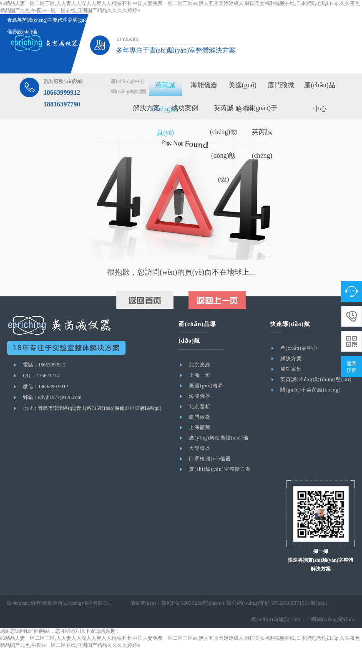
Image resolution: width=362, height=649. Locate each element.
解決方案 (146, 107)
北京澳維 (200, 365)
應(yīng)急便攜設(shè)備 (218, 438)
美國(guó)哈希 (206, 386)
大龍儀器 (200, 448)
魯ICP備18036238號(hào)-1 (190, 603)
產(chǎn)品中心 (127, 81)
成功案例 (184, 107)
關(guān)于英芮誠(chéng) (261, 131)
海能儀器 (204, 84)
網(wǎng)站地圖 (128, 91)
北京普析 (200, 406)
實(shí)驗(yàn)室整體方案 (220, 469)
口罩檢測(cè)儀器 (210, 459)
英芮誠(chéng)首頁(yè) (165, 108)
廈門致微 (281, 84)
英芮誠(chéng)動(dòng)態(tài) (316, 379)
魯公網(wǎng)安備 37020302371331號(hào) (266, 603)
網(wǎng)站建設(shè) (282, 619)
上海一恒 (200, 375)
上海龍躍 (200, 427)
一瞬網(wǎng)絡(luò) (332, 619)
